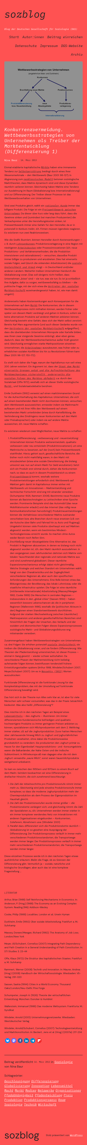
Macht (8, 1090)
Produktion (13, 1100)
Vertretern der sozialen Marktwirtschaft (36, 328)
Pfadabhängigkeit (19, 1095)
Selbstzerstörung (30, 171)
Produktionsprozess (40, 1100)
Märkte (45, 167)
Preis (68, 1095)
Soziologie (63, 1062)
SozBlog (25, 14)
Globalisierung (17, 1086)
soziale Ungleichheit (61, 644)
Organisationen (68, 1090)
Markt (33, 305)
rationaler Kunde (56, 205)
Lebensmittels (13, 716)
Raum (62, 1100)
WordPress (76, 1135)
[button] (7, 1040)
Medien (30, 1090)
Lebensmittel (62, 1086)
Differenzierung (45, 1081)
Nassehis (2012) (52, 671)
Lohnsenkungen (25, 243)
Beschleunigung (17, 1081)
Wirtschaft (47, 1104)
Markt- (8, 386)
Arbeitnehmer (33, 347)
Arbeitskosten (27, 247)
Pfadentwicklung (48, 1095)
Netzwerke (46, 1090)
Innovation (40, 1086)
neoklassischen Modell (38, 179)
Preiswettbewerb (20, 476)
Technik (30, 1104)
